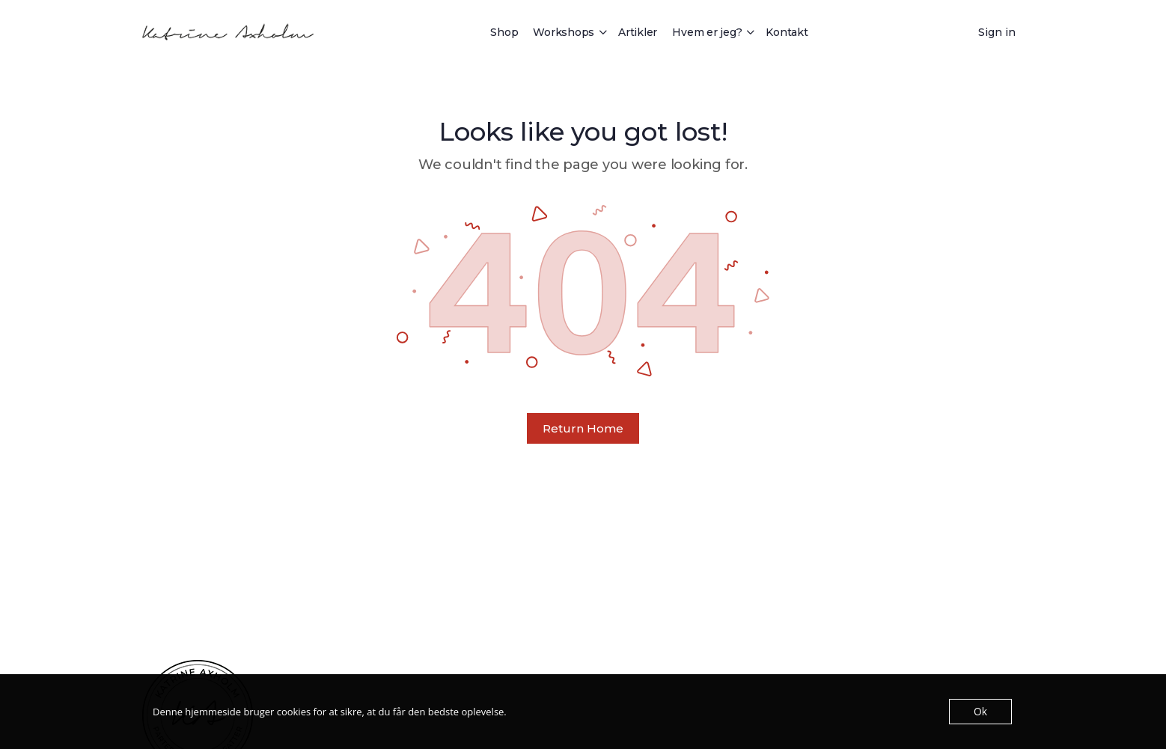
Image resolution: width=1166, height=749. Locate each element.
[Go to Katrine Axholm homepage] (227, 30)
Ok (980, 711)
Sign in (997, 32)
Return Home (583, 428)
